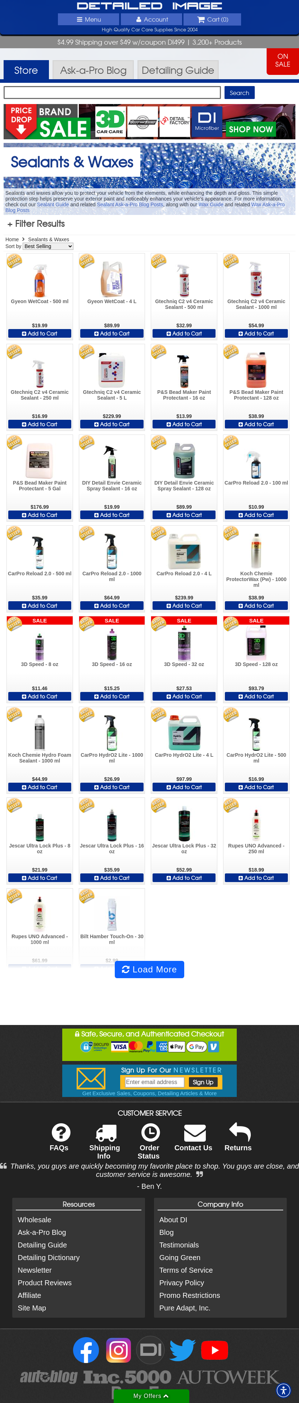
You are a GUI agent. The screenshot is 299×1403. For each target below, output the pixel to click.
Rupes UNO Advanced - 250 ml (256, 848)
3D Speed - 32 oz (184, 664)
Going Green (180, 1258)
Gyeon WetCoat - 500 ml (39, 301)
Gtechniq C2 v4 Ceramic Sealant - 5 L (112, 395)
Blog (166, 1232)
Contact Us (194, 1142)
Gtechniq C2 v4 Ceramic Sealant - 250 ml (40, 395)
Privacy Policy (181, 1283)
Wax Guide (211, 204)
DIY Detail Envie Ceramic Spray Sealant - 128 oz (184, 485)
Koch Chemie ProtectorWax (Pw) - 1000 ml (256, 579)
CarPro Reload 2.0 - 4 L (184, 573)
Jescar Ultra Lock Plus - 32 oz (184, 848)
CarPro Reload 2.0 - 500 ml (40, 573)
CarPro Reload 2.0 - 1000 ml (111, 576)
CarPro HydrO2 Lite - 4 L (184, 755)
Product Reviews (45, 1283)
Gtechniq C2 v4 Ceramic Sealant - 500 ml (184, 304)
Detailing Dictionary (49, 1258)
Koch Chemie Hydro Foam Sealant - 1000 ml (39, 758)
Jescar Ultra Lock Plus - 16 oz (112, 848)
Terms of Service (186, 1270)
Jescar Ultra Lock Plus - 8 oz (39, 848)
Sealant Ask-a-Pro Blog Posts (130, 204)
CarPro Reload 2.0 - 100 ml (256, 483)
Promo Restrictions (189, 1295)
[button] (283, 1390)
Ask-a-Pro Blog (42, 1232)
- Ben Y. (149, 1186)
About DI (173, 1220)
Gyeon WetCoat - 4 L (112, 301)
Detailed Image (149, 6)
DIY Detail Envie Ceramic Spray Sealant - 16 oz (111, 485)
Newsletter (34, 1270)
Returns (238, 1142)
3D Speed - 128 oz (256, 664)
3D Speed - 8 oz (39, 664)
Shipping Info (104, 1146)
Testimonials (179, 1245)
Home (12, 239)
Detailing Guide (42, 1245)
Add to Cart (39, 333)
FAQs (60, 1142)
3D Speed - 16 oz (112, 664)
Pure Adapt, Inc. (184, 1308)
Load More (149, 969)
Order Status (148, 1146)
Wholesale (34, 1220)
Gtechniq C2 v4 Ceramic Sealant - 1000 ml (256, 304)
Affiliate (29, 1295)
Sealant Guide (53, 204)
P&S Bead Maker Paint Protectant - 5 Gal (40, 485)
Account (151, 19)
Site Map (32, 1308)
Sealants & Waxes (48, 239)
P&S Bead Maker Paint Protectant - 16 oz (184, 395)
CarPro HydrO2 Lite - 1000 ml (112, 758)
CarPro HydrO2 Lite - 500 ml (256, 758)
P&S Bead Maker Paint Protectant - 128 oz (256, 395)
